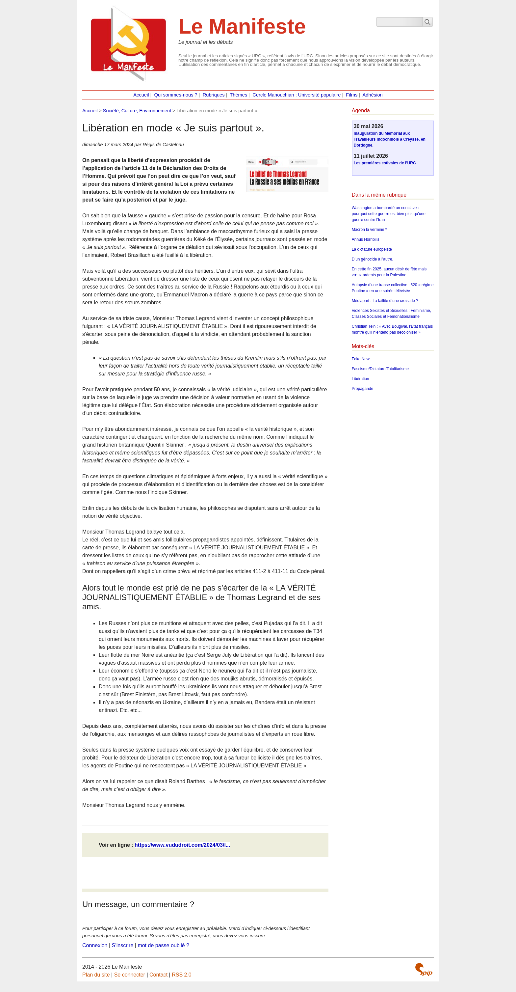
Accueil (141, 94)
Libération (360, 378)
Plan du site (96, 975)
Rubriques (214, 94)
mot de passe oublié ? (163, 945)
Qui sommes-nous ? (175, 94)
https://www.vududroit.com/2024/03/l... (182, 845)
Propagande (362, 388)
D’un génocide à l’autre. (372, 259)
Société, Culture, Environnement (137, 110)
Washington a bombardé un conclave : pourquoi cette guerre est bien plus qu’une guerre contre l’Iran (389, 214)
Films (351, 94)
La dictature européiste (372, 249)
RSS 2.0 (182, 975)
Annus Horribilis (365, 239)
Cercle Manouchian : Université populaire (296, 94)
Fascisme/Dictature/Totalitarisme (380, 369)
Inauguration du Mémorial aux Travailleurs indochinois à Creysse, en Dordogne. (390, 139)
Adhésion (373, 94)
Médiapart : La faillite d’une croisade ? (385, 300)
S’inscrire (123, 945)
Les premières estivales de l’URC (385, 163)
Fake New (361, 359)
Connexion (95, 945)
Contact (158, 975)
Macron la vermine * (369, 229)
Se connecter (129, 975)
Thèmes (238, 94)
